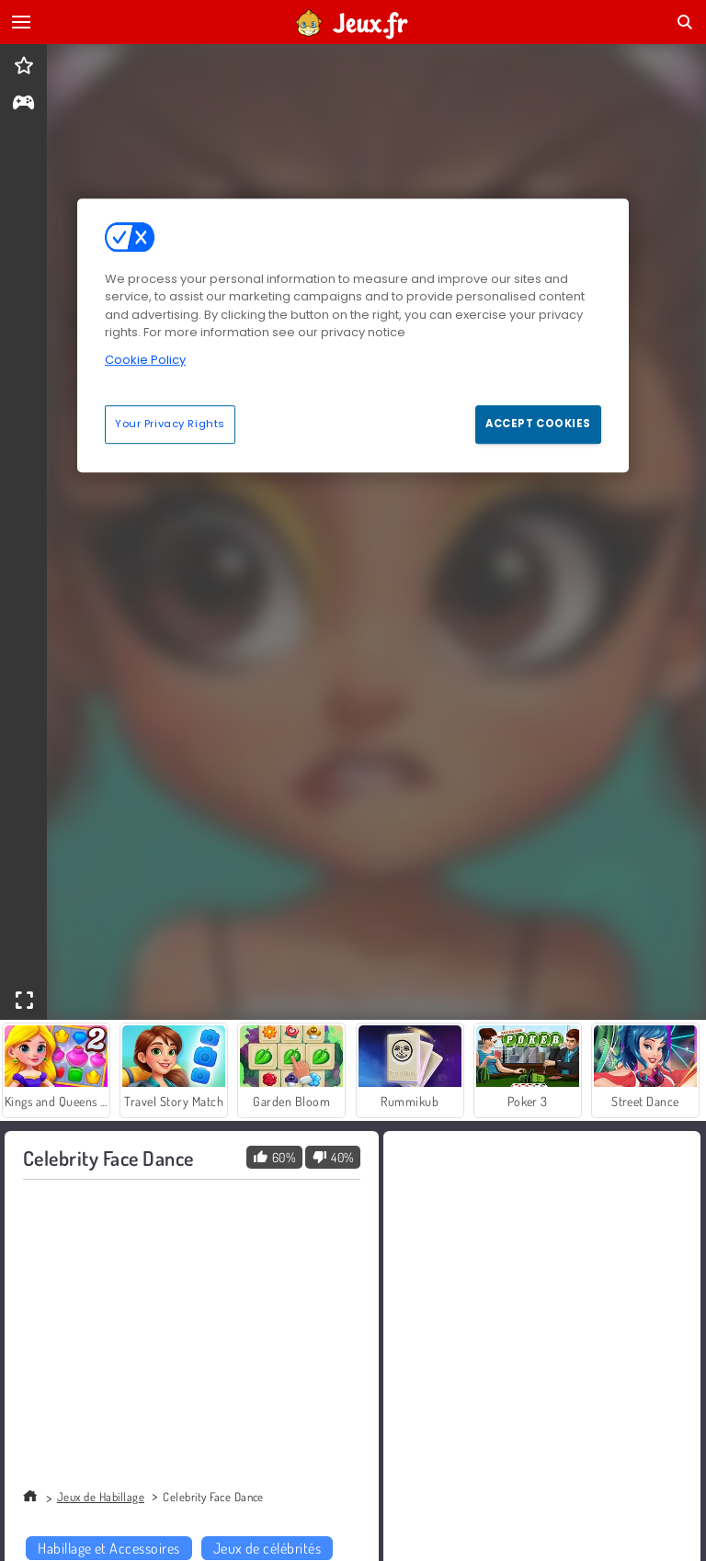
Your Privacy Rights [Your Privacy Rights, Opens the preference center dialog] (170, 424)
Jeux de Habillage (100, 1496)
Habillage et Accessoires (109, 1548)
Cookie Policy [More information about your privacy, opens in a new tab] (145, 359)
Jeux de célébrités (267, 1548)
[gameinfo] (23, 104)
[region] (353, 335)
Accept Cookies (538, 424)
